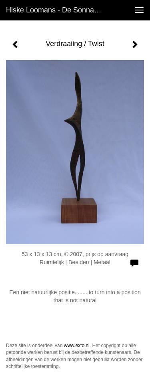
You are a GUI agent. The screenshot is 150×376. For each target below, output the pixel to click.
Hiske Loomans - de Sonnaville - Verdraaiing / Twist (57, 10)
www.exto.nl (77, 345)
